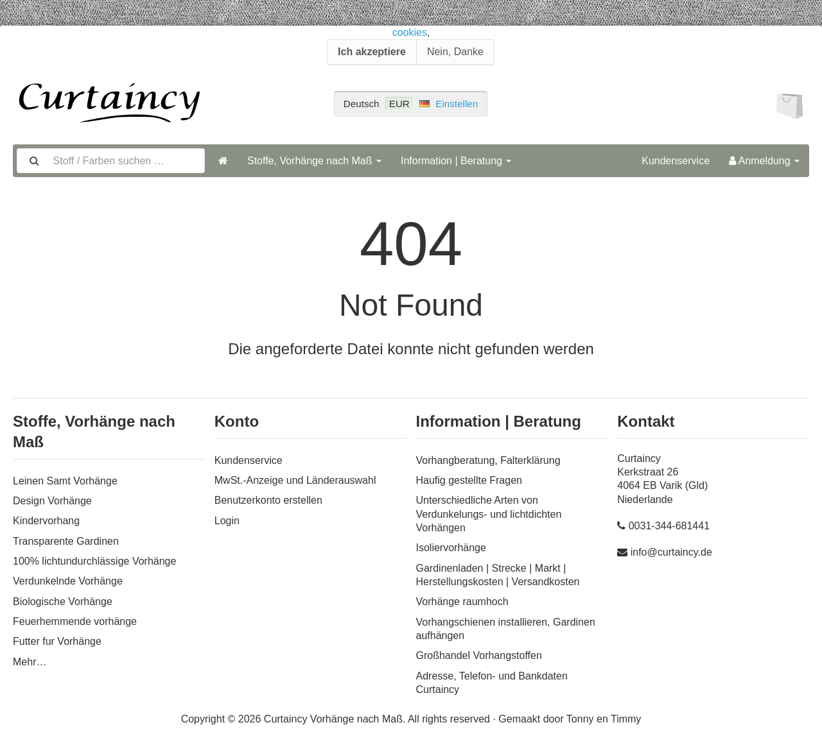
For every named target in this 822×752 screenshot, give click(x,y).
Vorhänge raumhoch (462, 601)
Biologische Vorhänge (62, 601)
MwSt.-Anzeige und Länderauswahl (295, 480)
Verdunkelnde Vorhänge (68, 581)
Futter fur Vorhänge (57, 641)
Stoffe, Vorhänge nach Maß (314, 160)
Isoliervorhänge (451, 547)
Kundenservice (676, 160)
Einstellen (456, 103)
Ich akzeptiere (372, 51)
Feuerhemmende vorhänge (75, 621)
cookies (409, 32)
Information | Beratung (456, 160)
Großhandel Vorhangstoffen (479, 655)
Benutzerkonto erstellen (268, 500)
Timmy (626, 719)
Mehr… (29, 661)
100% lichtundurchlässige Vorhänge (94, 561)
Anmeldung (764, 160)
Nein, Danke (455, 51)
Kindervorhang (46, 520)
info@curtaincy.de (671, 552)
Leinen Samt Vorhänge (65, 480)
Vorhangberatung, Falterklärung (488, 460)
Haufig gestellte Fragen (469, 480)
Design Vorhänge (52, 500)
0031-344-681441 (669, 525)
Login (227, 520)
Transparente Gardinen (66, 541)
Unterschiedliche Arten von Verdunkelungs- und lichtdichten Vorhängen (489, 514)
